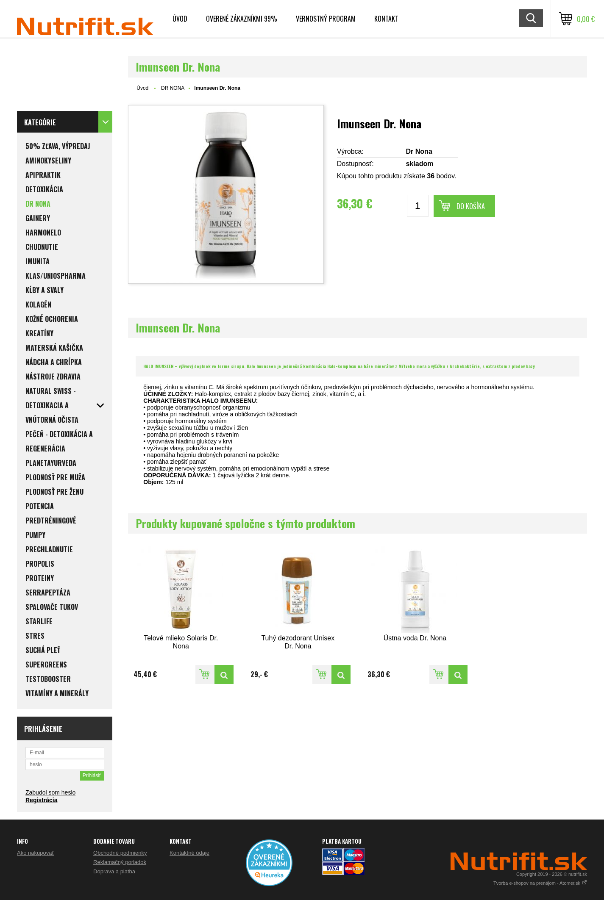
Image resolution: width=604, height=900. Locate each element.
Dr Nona (419, 151)
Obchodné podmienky (120, 853)
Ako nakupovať (35, 853)
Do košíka (470, 206)
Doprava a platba (114, 871)
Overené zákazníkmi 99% (241, 19)
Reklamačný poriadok (119, 862)
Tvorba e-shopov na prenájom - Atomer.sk (540, 883)
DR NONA (172, 88)
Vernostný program (326, 19)
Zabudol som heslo (50, 792)
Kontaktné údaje (189, 853)
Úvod (180, 19)
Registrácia (41, 800)
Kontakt (386, 19)
